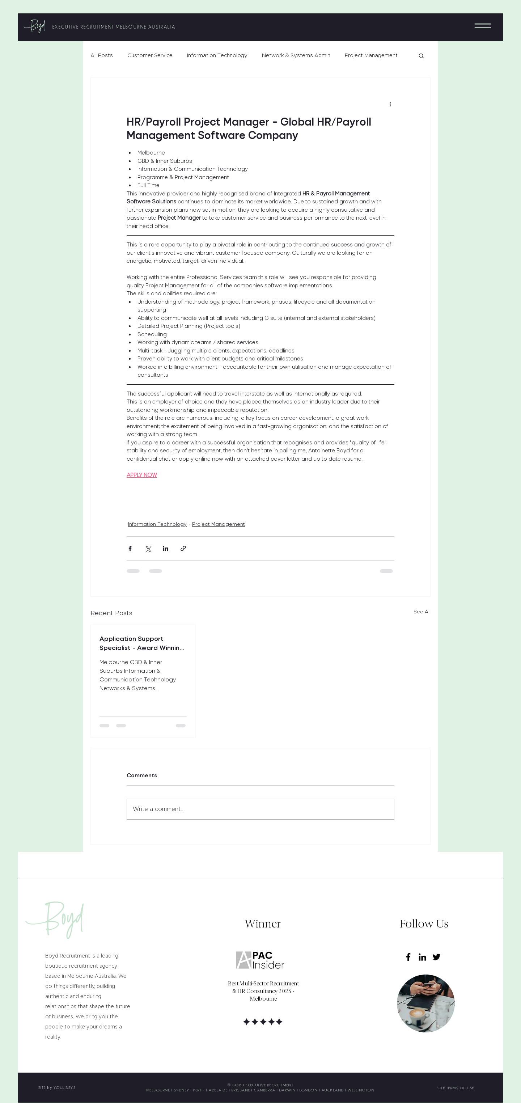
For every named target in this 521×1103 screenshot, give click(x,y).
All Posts (101, 55)
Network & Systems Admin (296, 55)
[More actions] (390, 103)
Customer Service (150, 55)
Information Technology (217, 55)
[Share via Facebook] (130, 548)
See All (422, 611)
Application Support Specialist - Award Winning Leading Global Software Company (141, 643)
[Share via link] (183, 548)
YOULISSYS (65, 1087)
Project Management (371, 55)
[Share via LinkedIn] (165, 548)
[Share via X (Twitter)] (147, 548)
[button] (482, 26)
